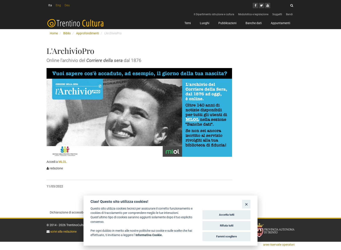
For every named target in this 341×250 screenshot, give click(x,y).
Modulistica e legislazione (253, 14)
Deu (67, 5)
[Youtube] (267, 5)
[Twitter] (261, 5)
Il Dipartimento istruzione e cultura (214, 14)
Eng (58, 5)
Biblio (67, 33)
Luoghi (204, 23)
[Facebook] (255, 5)
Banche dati (254, 23)
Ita (50, 5)
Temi (187, 23)
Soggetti (277, 14)
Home (54, 33)
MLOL (63, 161)
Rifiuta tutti (226, 225)
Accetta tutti (226, 214)
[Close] (246, 204)
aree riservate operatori (278, 244)
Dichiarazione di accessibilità (69, 212)
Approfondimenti (87, 33)
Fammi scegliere (226, 236)
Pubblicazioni (227, 23)
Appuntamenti (280, 23)
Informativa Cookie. (149, 235)
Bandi (289, 14)
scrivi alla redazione (63, 231)
